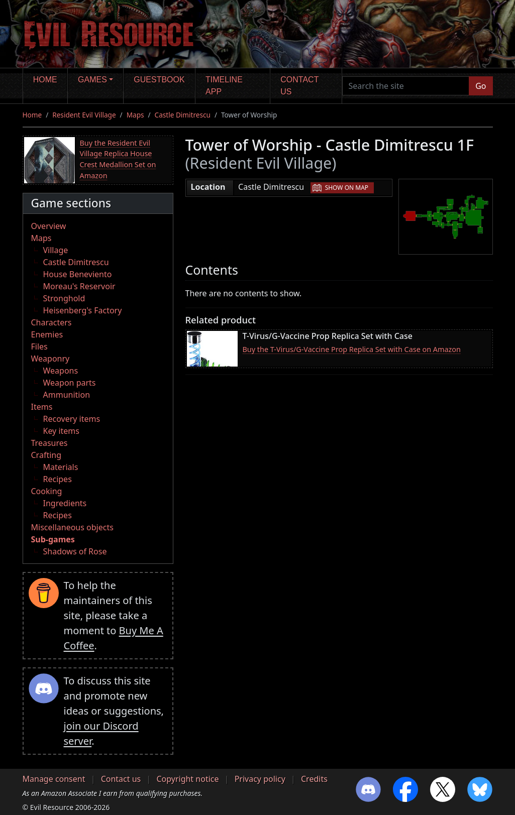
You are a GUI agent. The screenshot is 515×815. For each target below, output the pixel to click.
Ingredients (65, 503)
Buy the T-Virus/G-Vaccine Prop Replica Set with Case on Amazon (352, 349)
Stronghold (64, 298)
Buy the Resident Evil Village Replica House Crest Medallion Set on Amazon (118, 159)
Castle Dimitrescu (183, 115)
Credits (314, 778)
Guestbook (159, 79)
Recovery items (71, 418)
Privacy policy (260, 778)
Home (45, 79)
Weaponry (50, 358)
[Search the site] (406, 85)
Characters (51, 322)
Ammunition (66, 394)
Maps (135, 115)
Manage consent (54, 778)
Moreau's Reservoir (79, 286)
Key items (61, 430)
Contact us (299, 85)
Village (55, 250)
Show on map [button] (346, 187)
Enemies (47, 334)
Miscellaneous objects (72, 527)
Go (480, 85)
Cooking (46, 491)
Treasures (49, 442)
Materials (60, 467)
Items (42, 406)
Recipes (57, 479)
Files (39, 346)
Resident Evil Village (84, 115)
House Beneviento (77, 274)
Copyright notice (187, 778)
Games (92, 79)
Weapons (60, 370)
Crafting (46, 454)
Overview (48, 225)
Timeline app (224, 85)
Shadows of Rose (75, 551)
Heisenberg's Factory (82, 310)
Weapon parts (69, 382)
